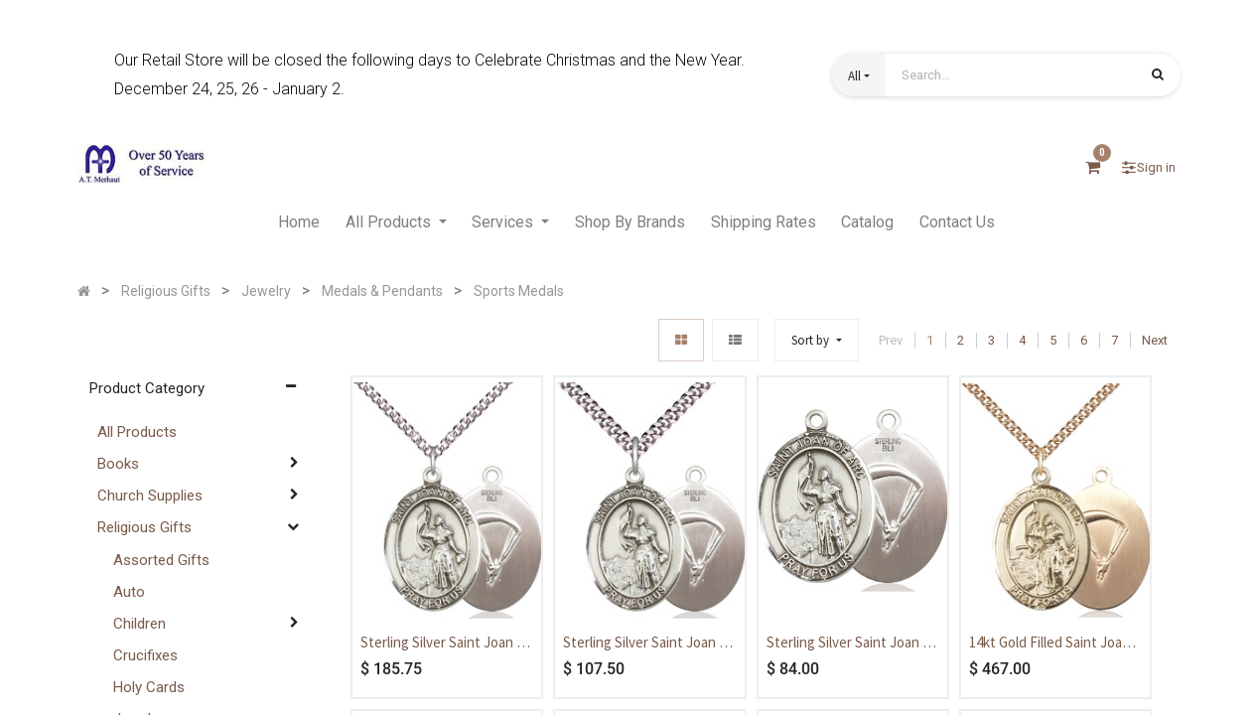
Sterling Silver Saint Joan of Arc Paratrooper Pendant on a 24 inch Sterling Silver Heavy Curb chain (446, 643)
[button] (859, 75)
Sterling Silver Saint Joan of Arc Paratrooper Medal (851, 643)
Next (1155, 340)
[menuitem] (299, 223)
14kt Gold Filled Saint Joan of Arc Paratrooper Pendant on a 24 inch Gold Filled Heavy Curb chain (1054, 643)
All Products (137, 432)
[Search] (1158, 76)
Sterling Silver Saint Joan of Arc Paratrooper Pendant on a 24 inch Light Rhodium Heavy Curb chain (649, 643)
